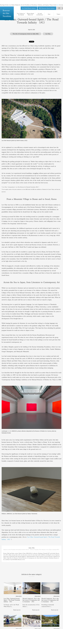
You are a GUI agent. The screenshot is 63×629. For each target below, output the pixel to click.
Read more (16, 609)
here (58, 1)
